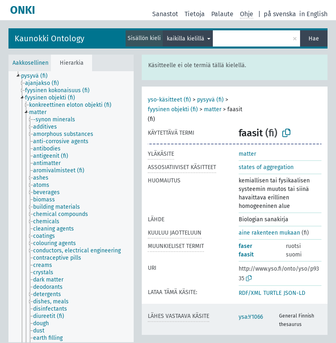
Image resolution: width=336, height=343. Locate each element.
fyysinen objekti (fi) (173, 109)
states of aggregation (266, 167)
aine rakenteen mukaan (269, 232)
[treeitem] (38, 76)
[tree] (71, 206)
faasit (246, 254)
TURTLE (272, 293)
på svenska (280, 14)
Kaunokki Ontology (49, 38)
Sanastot (165, 14)
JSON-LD (294, 293)
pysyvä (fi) (210, 99)
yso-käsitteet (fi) (169, 99)
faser (245, 246)
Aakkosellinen (30, 62)
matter (212, 109)
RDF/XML (250, 293)
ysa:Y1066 (251, 316)
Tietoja (195, 14)
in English (313, 14)
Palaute (222, 14)
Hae (314, 38)
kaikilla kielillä (186, 38)
